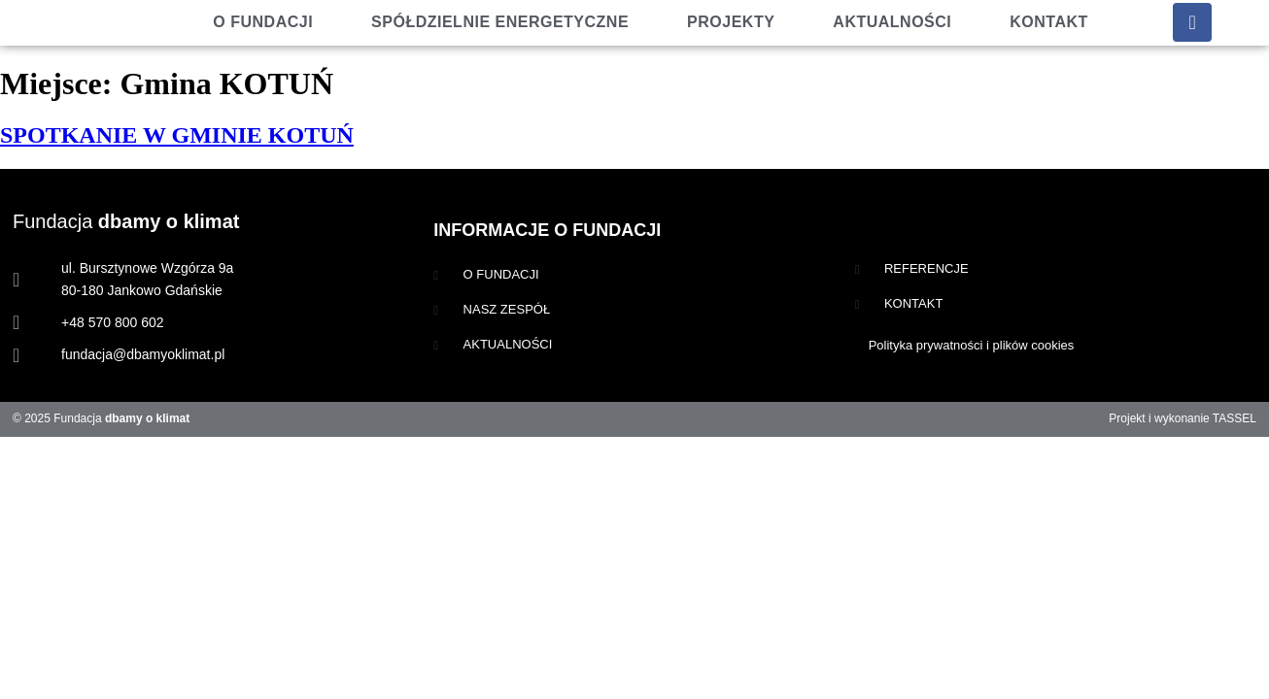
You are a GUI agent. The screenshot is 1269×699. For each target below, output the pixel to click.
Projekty (730, 22)
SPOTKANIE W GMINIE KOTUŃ (177, 135)
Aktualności (892, 22)
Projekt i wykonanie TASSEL (1182, 418)
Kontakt (1049, 22)
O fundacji (263, 22)
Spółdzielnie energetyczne (500, 22)
